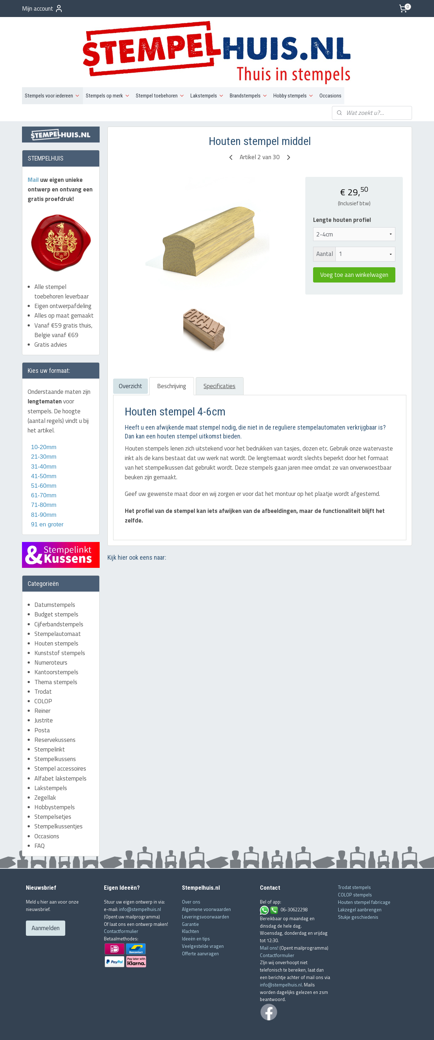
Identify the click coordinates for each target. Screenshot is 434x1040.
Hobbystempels (54, 784)
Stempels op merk (108, 73)
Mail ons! (269, 924)
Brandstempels (249, 73)
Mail (34, 156)
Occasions (330, 73)
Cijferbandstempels (58, 601)
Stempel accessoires (60, 745)
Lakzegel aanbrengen (360, 886)
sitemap (194, 1027)
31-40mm (43, 443)
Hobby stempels (293, 73)
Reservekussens (55, 716)
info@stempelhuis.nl (140, 886)
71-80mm (43, 482)
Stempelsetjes (52, 794)
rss (205, 1027)
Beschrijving (171, 363)
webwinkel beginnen (227, 1027)
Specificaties (219, 363)
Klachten (190, 908)
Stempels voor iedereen (52, 73)
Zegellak (45, 774)
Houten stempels (56, 620)
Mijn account (42, 8)
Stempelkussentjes (58, 803)
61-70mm (43, 472)
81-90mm (43, 491)
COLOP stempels (355, 872)
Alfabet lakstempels (60, 755)
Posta (42, 707)
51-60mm (42, 463)
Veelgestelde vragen (203, 923)
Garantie (190, 901)
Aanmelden (46, 905)
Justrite (43, 697)
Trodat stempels (354, 864)
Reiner (42, 688)
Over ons (191, 879)
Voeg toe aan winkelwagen (354, 252)
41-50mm (43, 453)
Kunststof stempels (59, 630)
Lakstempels (207, 73)
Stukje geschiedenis (358, 894)
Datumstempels (54, 582)
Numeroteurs (50, 639)
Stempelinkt (49, 726)
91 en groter (45, 501)
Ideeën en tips (196, 915)
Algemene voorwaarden (206, 886)
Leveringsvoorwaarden (205, 893)
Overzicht (130, 363)
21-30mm (42, 434)
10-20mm (42, 424)
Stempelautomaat (57, 610)
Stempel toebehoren (160, 73)
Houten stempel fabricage (364, 879)
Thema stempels (55, 659)
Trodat (43, 668)
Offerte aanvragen (200, 930)
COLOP (43, 678)
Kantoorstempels (56, 649)
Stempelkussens (55, 736)
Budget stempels (56, 591)
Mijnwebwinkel (280, 1027)
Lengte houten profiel (342, 197)
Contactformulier (121, 908)
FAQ (39, 822)
